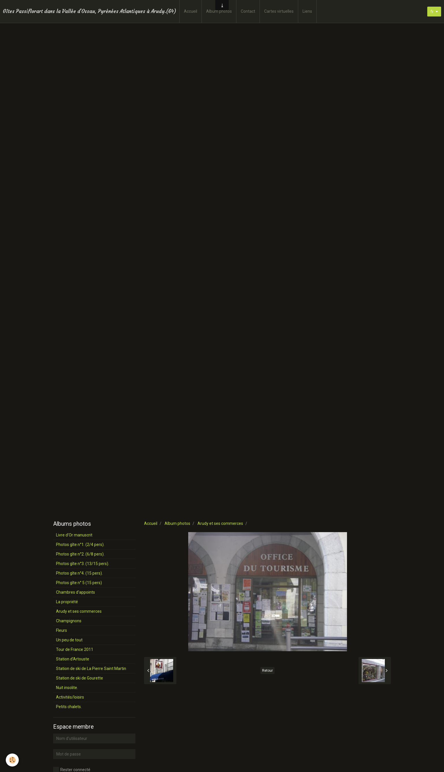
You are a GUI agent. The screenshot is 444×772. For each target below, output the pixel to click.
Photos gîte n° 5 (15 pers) (79, 582)
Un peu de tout (69, 640)
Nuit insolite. (67, 687)
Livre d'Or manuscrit (74, 535)
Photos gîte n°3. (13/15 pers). (82, 563)
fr (432, 11)
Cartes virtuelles (279, 11)
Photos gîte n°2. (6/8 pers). (80, 554)
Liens (307, 11)
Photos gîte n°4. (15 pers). (79, 573)
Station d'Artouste (72, 659)
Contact (248, 11)
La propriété (67, 601)
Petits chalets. (69, 706)
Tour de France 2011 (74, 649)
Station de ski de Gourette (79, 678)
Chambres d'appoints (75, 592)
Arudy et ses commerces (220, 523)
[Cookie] (12, 760)
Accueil (190, 11)
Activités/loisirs (70, 697)
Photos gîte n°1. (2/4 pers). (80, 544)
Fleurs (61, 630)
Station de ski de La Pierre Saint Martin (91, 668)
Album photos (219, 11)
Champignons (68, 621)
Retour (267, 671)
